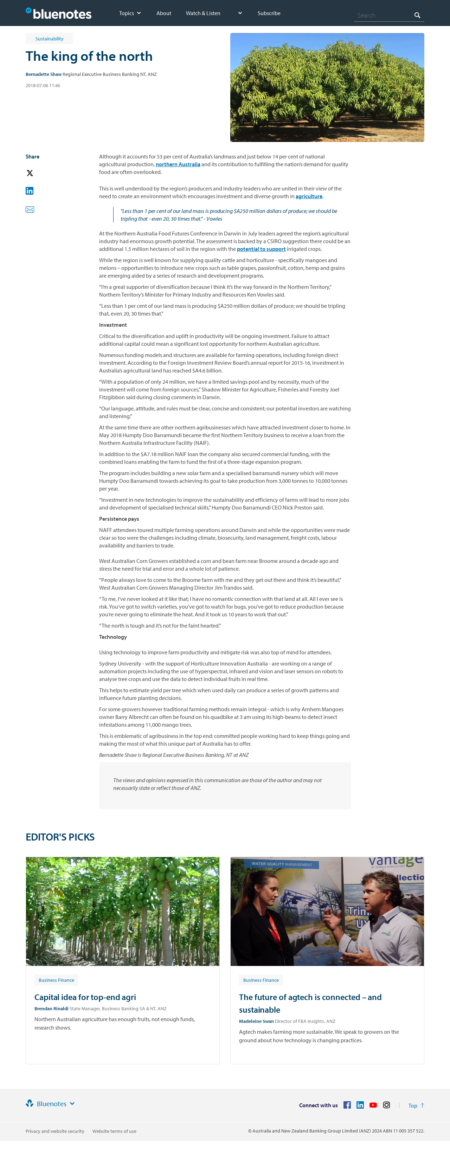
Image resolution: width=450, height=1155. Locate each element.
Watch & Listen (203, 13)
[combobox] (389, 15)
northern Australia (178, 164)
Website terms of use (114, 1131)
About (163, 13)
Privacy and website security (55, 1131)
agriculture (309, 196)
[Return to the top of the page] (416, 1105)
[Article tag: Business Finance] (56, 979)
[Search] (389, 15)
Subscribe (269, 13)
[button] (40, 173)
